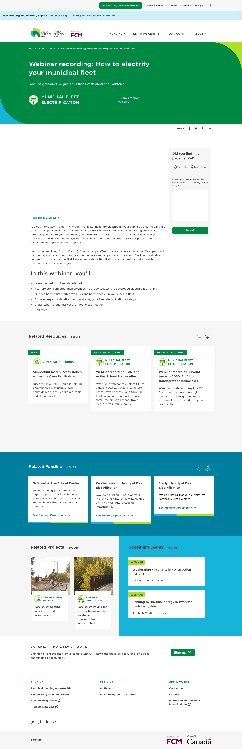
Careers (186, 5)
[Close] (238, 15)
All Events (106, 688)
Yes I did (182, 167)
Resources (49, 48)
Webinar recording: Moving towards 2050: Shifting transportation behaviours (179, 376)
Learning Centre (146, 33)
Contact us (176, 688)
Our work (176, 33)
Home (33, 48)
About (198, 33)
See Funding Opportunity (49, 515)
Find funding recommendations (120, 5)
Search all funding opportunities (52, 688)
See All (75, 336)
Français (199, 5)
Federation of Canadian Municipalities (184, 702)
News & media (155, 5)
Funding (116, 33)
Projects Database (44, 707)
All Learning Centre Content (118, 694)
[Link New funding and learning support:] (26, 15)
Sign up (179, 653)
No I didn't (201, 167)
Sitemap (36, 739)
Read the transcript (43, 217)
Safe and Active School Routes (56, 483)
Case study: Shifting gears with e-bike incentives (47, 611)
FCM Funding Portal (45, 701)
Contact (172, 5)
